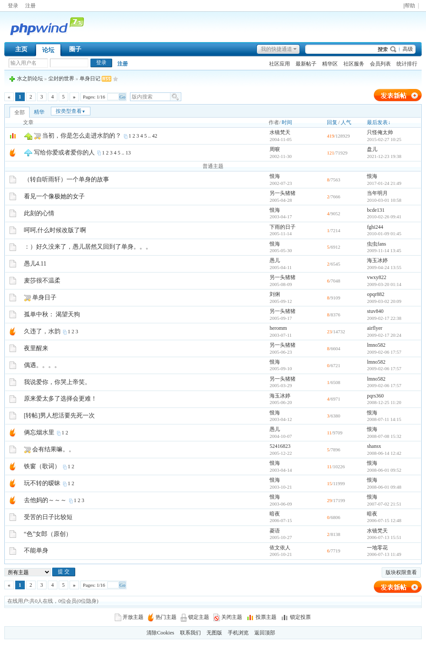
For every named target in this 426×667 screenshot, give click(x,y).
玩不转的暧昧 (42, 483)
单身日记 (90, 79)
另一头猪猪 (283, 193)
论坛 (48, 50)
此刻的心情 (39, 213)
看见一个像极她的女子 (54, 196)
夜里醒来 (36, 348)
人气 (346, 122)
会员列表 (380, 64)
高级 (408, 49)
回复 (332, 122)
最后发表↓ (378, 122)
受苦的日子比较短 (48, 517)
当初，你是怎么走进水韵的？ (81, 135)
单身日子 (44, 297)
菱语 (275, 531)
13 (128, 153)
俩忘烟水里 (39, 432)
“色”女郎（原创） (48, 534)
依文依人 (280, 548)
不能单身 (36, 550)
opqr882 (375, 294)
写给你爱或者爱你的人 (64, 152)
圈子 (75, 49)
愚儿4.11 (35, 263)
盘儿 (372, 149)
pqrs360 (375, 396)
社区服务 (353, 64)
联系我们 (190, 633)
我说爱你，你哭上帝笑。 (57, 382)
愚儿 (275, 260)
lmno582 (376, 345)
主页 (21, 49)
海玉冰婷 (377, 260)
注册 (30, 6)
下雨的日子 (283, 227)
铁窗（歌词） (42, 466)
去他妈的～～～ (45, 500)
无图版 (214, 633)
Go (122, 96)
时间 (287, 122)
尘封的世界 (61, 79)
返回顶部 (264, 633)
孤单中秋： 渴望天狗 (52, 314)
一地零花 (377, 548)
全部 (19, 112)
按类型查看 (71, 111)
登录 (13, 6)
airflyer (374, 328)
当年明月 (377, 193)
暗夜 (275, 514)
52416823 (280, 446)
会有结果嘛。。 (53, 449)
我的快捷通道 (276, 49)
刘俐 (275, 294)
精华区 (330, 64)
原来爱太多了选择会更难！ (60, 398)
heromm (278, 328)
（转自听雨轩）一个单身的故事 (66, 179)
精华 (39, 112)
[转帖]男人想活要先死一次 (59, 415)
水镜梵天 (280, 132)
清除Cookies (160, 633)
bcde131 (376, 210)
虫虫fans (376, 244)
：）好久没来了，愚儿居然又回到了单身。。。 (88, 246)
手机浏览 (238, 633)
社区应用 (279, 64)
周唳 (275, 149)
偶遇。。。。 (42, 365)
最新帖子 (306, 64)
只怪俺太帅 (380, 132)
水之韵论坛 (30, 79)
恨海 (275, 176)
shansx (374, 446)
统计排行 (406, 64)
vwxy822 (376, 277)
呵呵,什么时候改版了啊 (55, 230)
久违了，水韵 (42, 331)
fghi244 (375, 227)
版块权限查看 (401, 572)
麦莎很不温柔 (42, 280)
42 (154, 136)
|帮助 (409, 6)
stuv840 (375, 311)
